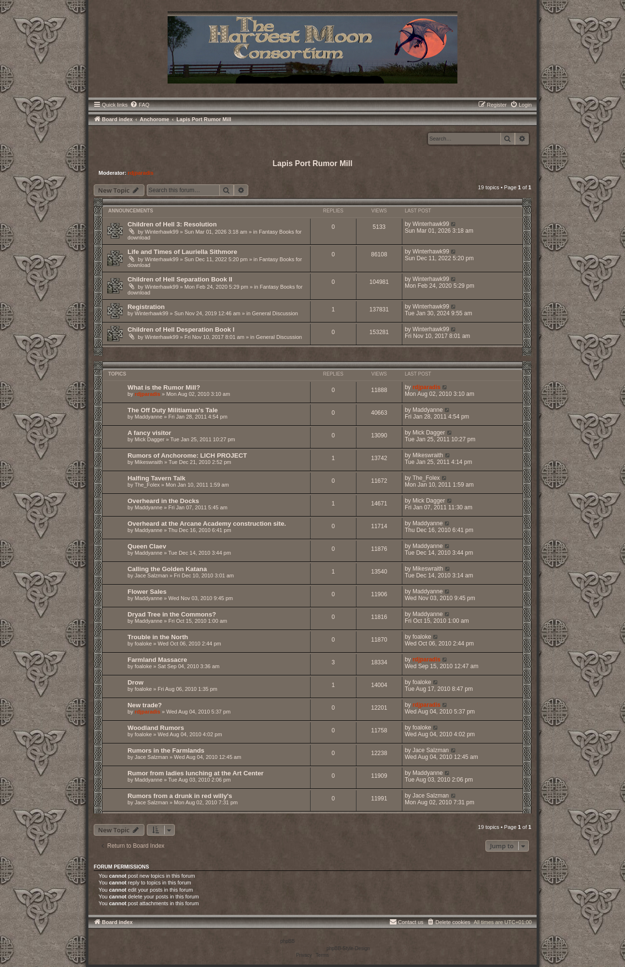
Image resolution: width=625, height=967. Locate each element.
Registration (146, 306)
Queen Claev (147, 546)
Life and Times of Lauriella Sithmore (182, 251)
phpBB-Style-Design (348, 948)
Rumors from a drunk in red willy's (180, 795)
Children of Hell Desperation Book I (181, 329)
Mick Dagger (150, 439)
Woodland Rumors (156, 727)
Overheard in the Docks (163, 501)
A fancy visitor (149, 432)
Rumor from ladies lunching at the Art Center (196, 773)
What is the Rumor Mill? (164, 387)
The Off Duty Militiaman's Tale (173, 410)
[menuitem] (139, 105)
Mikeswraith (149, 462)
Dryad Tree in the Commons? (172, 614)
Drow (135, 682)
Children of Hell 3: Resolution (172, 224)
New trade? (145, 705)
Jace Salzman (151, 575)
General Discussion (275, 313)
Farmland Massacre (157, 659)
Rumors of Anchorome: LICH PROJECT (187, 455)
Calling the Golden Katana (167, 569)
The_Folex (147, 485)
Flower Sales (147, 591)
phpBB (287, 941)
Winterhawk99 (162, 232)
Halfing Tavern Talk (156, 478)
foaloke (143, 643)
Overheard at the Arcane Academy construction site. (207, 523)
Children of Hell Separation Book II (180, 279)
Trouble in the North (158, 637)
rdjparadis (141, 173)
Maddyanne (149, 417)
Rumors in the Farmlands (166, 750)
